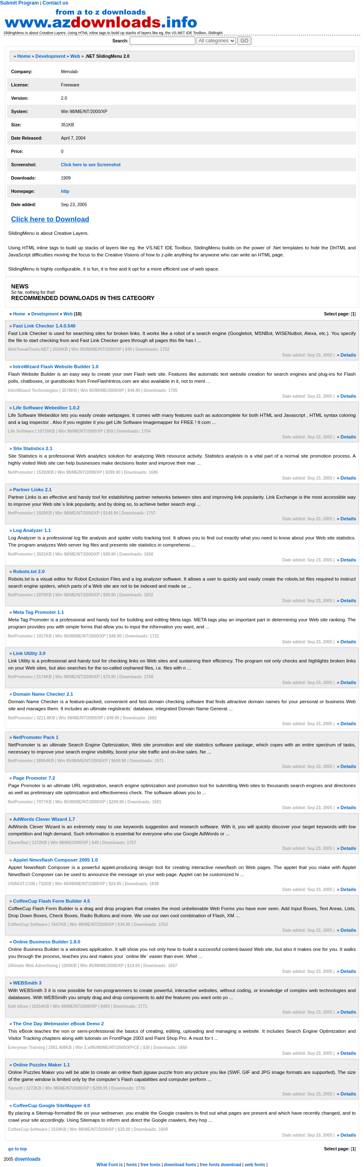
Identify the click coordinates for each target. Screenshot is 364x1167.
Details (349, 354)
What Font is (109, 1164)
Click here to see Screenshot (91, 164)
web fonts (255, 1164)
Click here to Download (50, 219)
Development (50, 56)
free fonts (150, 1164)
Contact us (55, 3)
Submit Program (19, 3)
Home (23, 56)
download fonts (180, 1164)
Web (75, 56)
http (65, 191)
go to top (17, 1148)
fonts (131, 1164)
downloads (28, 1159)
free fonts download (220, 1164)
